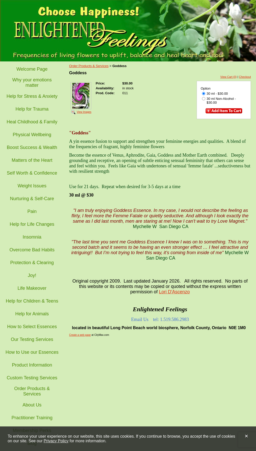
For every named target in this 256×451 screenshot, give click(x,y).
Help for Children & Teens (32, 301)
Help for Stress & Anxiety (31, 96)
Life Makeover (31, 288)
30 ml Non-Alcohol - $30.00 (219, 100)
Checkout (245, 76)
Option (205, 88)
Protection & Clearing (32, 262)
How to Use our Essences (31, 352)
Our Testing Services (32, 339)
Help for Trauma (31, 109)
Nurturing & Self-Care (32, 198)
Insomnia (32, 237)
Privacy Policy (56, 441)
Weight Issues (32, 185)
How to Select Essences (32, 326)
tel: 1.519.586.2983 (171, 319)
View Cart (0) (228, 76)
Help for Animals (32, 313)
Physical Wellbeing (32, 134)
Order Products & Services (32, 391)
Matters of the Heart (32, 160)
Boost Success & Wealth (32, 147)
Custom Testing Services (32, 377)
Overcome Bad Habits (32, 249)
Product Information (32, 365)
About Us (32, 404)
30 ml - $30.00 (215, 93)
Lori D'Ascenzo (174, 291)
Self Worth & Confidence (32, 173)
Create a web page (80, 335)
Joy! (32, 275)
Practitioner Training (32, 417)
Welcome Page (32, 69)
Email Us (139, 319)
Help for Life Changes (32, 224)
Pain (32, 211)
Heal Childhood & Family (32, 121)
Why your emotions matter (32, 82)
